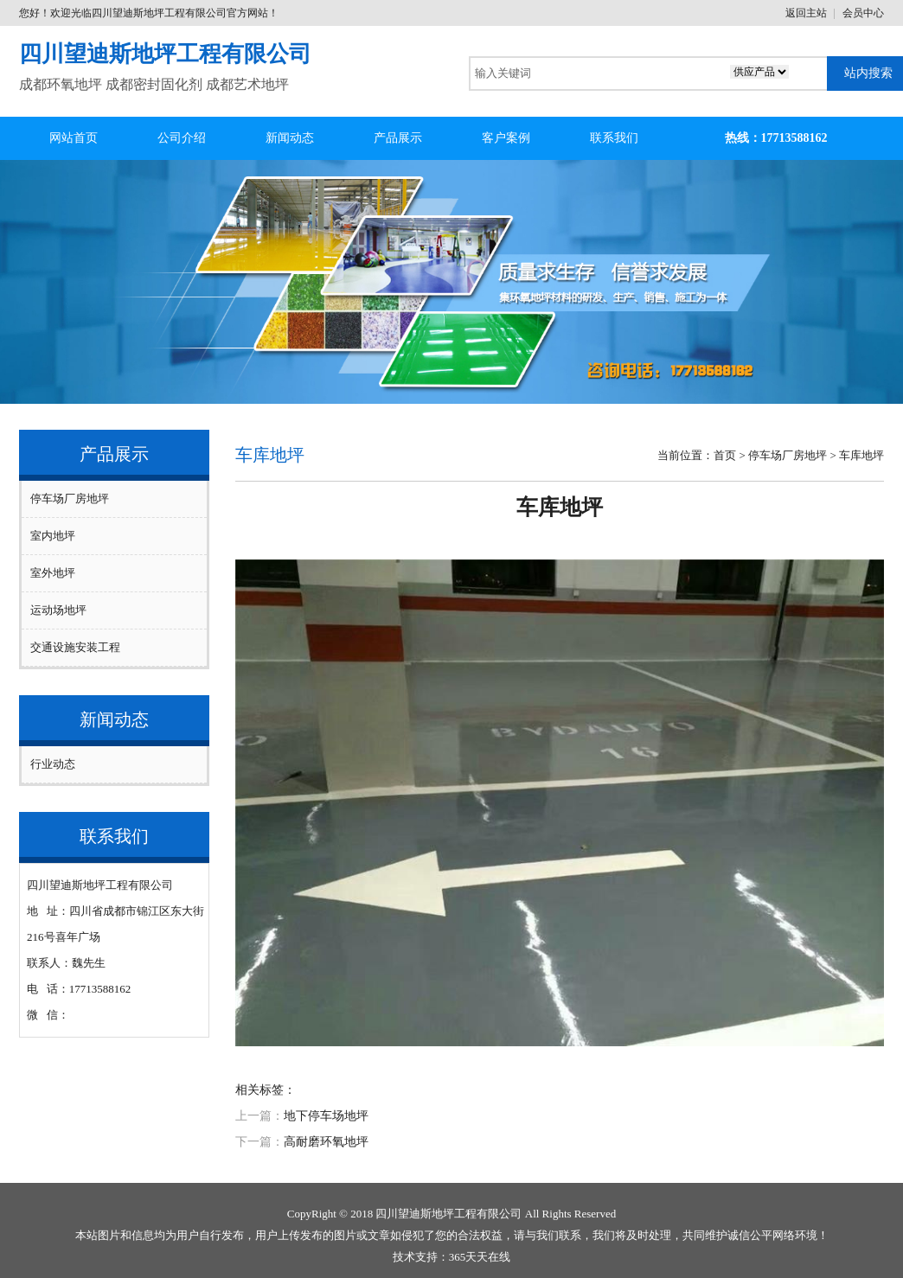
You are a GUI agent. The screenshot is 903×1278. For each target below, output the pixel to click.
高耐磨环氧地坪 (326, 1141)
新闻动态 (290, 137)
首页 (725, 455)
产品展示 (398, 137)
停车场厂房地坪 (69, 498)
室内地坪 (52, 535)
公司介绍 (181, 137)
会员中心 (863, 13)
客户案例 (506, 137)
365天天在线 (480, 1256)
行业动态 (52, 763)
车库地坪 (861, 455)
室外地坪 (52, 572)
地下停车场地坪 (326, 1115)
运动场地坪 (58, 610)
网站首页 (73, 137)
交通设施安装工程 (75, 647)
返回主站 (806, 13)
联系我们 (614, 137)
